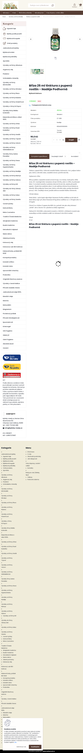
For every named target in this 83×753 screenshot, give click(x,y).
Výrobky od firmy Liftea (11, 124)
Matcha (6, 301)
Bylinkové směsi (8, 52)
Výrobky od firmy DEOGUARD (9, 83)
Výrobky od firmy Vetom (12, 143)
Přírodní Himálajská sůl (11, 318)
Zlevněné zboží (8, 344)
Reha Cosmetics (9, 212)
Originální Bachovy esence (12, 279)
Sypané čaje (9, 28)
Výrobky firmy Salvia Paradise (10, 155)
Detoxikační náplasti (10, 230)
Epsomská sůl (8, 322)
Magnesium (7, 309)
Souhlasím (35, 747)
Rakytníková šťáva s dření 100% (12, 118)
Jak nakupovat (39, 13)
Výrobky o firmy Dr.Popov (12, 106)
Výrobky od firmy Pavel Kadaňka (11, 129)
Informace (6, 13)
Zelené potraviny (9, 238)
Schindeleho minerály (10, 78)
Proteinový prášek (9, 314)
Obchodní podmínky (25, 13)
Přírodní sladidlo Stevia (11, 288)
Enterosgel (7, 326)
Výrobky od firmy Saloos (12, 180)
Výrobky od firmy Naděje (16, 17)
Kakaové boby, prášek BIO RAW (12, 252)
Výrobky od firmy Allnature (12, 65)
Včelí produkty (10, 43)
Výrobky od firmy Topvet (12, 139)
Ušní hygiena (7, 331)
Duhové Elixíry (8, 208)
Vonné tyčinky (8, 204)
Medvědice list (69, 260)
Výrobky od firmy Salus (11, 195)
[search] (52, 6)
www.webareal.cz (49, 751)
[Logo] (10, 5)
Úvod (4, 17)
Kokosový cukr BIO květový (12, 247)
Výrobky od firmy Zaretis (12, 199)
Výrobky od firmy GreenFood (13, 102)
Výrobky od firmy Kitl (10, 184)
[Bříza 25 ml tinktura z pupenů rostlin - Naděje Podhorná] (55, 39)
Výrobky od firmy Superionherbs (9, 166)
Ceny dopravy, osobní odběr (55, 13)
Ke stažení (74, 156)
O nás (14, 13)
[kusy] (56, 139)
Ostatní (5, 348)
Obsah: (31, 217)
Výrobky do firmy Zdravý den (12, 190)
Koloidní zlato (8, 266)
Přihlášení (74, 7)
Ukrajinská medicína (10, 221)
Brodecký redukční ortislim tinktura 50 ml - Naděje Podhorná (42, 266)
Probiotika (6, 275)
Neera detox (7, 234)
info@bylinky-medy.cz (13, 428)
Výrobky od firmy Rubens (12, 98)
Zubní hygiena (8, 339)
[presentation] (31, 39)
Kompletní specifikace (39, 156)
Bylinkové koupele (11, 38)
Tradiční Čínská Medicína (12, 217)
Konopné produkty (9, 258)
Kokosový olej (8, 242)
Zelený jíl (6, 335)
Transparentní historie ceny (40, 105)
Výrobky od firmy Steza (11, 160)
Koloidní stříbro (8, 262)
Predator (6, 74)
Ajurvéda (6, 61)
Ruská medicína (9, 225)
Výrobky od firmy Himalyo (12, 89)
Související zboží (59, 156)
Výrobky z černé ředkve (11, 283)
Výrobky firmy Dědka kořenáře (10, 112)
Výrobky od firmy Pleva (11, 93)
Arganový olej (8, 70)
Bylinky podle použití (12, 33)
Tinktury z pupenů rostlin (33, 17)
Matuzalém (7, 305)
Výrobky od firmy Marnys (12, 176)
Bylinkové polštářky (10, 57)
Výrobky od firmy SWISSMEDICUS (9, 148)
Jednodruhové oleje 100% (12, 292)
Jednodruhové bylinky (11, 48)
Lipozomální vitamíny (10, 271)
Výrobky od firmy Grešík (11, 134)
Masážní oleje (8, 296)
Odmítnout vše (21, 747)
